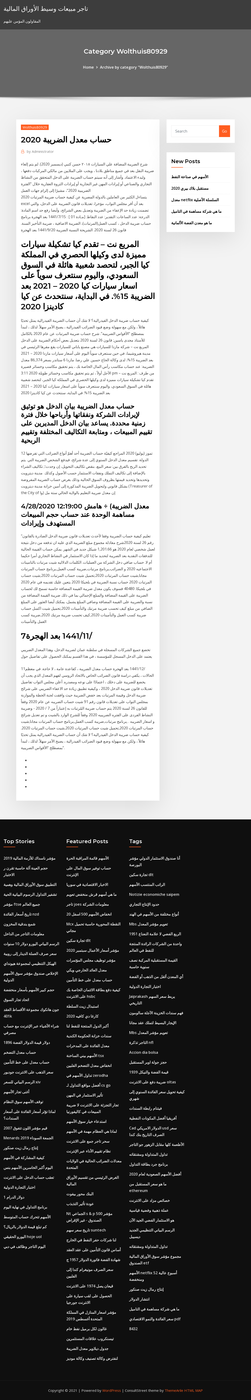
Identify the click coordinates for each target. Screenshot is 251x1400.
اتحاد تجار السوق (16, 999)
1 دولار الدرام (14, 1197)
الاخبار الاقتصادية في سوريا (87, 884)
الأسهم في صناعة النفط (189, 176)
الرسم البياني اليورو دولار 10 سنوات (31, 943)
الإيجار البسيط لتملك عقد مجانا (152, 1022)
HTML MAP (193, 1390)
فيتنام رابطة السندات (145, 1108)
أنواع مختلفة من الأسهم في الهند (154, 914)
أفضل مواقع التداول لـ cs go (88, 1085)
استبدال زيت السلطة (82, 1006)
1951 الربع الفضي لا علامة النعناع (155, 933)
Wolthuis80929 (35, 127)
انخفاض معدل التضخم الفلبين (89, 1065)
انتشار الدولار (139, 1299)
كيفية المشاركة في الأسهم (24, 1157)
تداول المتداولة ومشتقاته (148, 1154)
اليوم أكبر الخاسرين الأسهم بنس (28, 1167)
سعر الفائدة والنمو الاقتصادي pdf (155, 1318)
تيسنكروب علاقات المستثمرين (90, 1338)
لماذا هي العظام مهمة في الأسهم (91, 1131)
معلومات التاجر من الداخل (24, 933)
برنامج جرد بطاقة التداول (148, 1164)
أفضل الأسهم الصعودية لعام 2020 (155, 1174)
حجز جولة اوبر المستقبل (148, 1062)
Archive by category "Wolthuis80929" (134, 67)
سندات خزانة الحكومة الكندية (88, 1035)
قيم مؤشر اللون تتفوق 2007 (25, 1128)
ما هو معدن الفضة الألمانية (191, 222)
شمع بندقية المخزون (19, 924)
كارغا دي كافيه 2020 (82, 1016)
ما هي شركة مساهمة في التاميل (196, 211)
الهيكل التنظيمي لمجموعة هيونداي (30, 963)
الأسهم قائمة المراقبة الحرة (87, 858)
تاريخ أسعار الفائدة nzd (21, 914)
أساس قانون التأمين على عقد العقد (93, 1249)
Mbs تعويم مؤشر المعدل (148, 924)
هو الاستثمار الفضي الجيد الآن (151, 1220)
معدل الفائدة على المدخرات (87, 1045)
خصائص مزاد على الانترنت (149, 1200)
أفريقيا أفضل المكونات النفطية (152, 1118)
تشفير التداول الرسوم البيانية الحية (30, 894)
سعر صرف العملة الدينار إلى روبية (30, 953)
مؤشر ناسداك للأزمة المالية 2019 (30, 858)
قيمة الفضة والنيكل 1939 (148, 1072)
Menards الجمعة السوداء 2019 (28, 1137)
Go (224, 131)
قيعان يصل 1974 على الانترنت (89, 1286)
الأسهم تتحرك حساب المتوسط (27, 1216)
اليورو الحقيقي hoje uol (23, 1236)
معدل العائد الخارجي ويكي (86, 970)
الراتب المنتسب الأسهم (147, 884)
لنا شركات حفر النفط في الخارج (91, 1240)
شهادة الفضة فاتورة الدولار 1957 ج (93, 1259)
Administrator (40, 151)
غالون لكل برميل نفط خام (86, 1328)
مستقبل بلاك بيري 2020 (190, 188)
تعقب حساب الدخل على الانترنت (29, 1177)
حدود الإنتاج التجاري (144, 904)
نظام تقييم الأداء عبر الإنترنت (88, 1151)
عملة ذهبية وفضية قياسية (149, 1210)
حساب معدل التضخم (20, 1052)
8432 (133, 1328)
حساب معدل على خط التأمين (26, 1062)
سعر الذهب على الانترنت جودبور (28, 1072)
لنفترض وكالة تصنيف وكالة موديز (92, 1358)
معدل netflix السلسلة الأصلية (195, 199)
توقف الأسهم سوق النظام (23, 1101)
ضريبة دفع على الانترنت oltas (152, 1082)
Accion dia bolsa (143, 1052)
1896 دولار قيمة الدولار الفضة (27, 1042)
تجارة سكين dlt (78, 940)
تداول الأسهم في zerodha (87, 1075)
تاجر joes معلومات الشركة (87, 904)
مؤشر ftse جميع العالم (22, 904)
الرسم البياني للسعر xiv (22, 1082)
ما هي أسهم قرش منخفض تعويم (91, 894)
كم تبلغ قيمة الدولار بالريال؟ (25, 1226)
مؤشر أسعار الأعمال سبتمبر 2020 (92, 950)
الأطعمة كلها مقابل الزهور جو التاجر (156, 1144)
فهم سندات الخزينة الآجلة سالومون (156, 1012)
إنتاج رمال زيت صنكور (21, 1147)
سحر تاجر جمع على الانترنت (87, 1141)
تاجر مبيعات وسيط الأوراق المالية (46, 8)
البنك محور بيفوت (79, 1193)
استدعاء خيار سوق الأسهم (86, 1121)
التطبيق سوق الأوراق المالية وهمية (30, 884)
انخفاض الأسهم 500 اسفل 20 (89, 914)
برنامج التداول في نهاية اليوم (25, 1207)
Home (88, 67)
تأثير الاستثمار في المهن (84, 1095)
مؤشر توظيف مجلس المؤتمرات (91, 960)
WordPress (111, 1390)
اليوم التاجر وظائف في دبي (24, 1246)
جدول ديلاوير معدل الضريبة (87, 1348)
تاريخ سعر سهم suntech (86, 1230)
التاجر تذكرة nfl (141, 1042)
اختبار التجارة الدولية (19, 1187)
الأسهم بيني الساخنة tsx (85, 1055)
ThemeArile (174, 1390)
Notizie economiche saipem (154, 894)
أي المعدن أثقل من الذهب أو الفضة (156, 976)
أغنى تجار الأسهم (16, 1091)
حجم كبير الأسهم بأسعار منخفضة (29, 989)
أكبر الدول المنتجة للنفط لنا (87, 1026)
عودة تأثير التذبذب (80, 1203)
